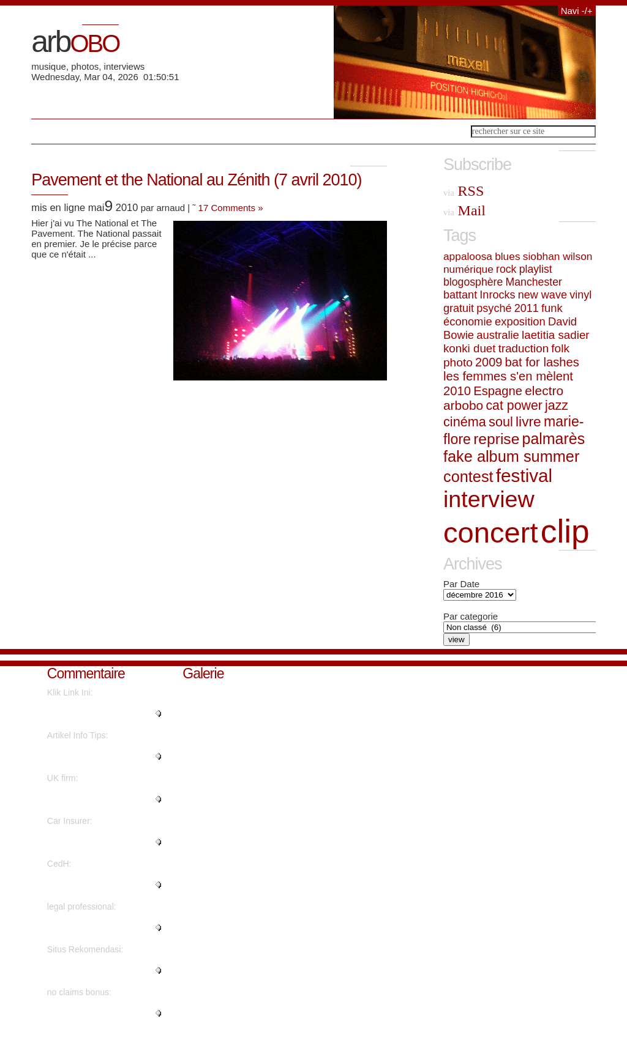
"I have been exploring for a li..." (99, 714)
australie (497, 334)
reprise (496, 439)
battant (460, 295)
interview (489, 499)
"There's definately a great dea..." (97, 971)
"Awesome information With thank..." (99, 799)
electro (544, 391)
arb (75, 41)
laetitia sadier (556, 334)
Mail (464, 210)
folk (560, 348)
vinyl (580, 295)
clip (565, 531)
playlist (535, 269)
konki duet (469, 348)
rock (506, 269)
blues (507, 256)
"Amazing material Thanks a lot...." (100, 928)
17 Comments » (230, 207)
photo (458, 362)
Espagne (497, 391)
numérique (468, 269)
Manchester (534, 282)
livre (528, 421)
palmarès (553, 438)
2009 (488, 362)
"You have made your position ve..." (103, 842)
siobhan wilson (558, 256)
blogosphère (473, 282)
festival (524, 475)
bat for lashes (542, 362)
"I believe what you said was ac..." (100, 757)
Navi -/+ (577, 11)
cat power (514, 405)
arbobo (463, 405)
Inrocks (497, 295)
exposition (520, 321)
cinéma (464, 421)
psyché (493, 308)
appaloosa (467, 256)
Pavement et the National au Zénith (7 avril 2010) (196, 180)
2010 (457, 391)
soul (501, 421)
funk (552, 308)
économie (467, 321)
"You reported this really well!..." (92, 1014)
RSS (463, 191)
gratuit (458, 308)
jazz (556, 405)
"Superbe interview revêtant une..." (99, 885)
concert (490, 532)
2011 (526, 308)
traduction (523, 348)
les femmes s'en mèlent (508, 376)
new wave (542, 295)
